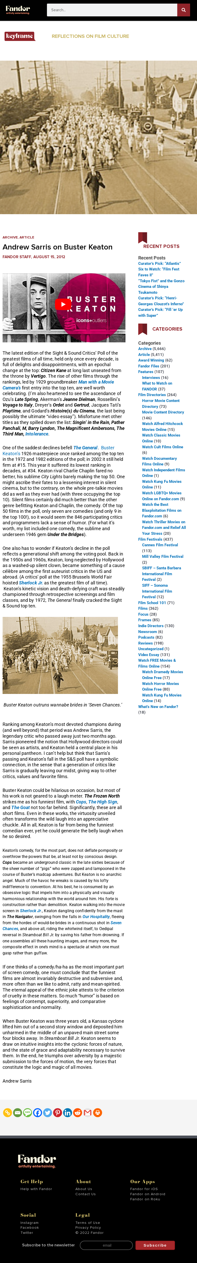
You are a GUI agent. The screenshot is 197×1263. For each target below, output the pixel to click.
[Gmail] (87, 1112)
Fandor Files (148, 366)
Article (26, 237)
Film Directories (152, 395)
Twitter (27, 1233)
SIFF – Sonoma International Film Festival (157, 591)
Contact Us (85, 1194)
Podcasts (146, 637)
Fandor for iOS (144, 1189)
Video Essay (148, 654)
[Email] (17, 1112)
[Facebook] (37, 1112)
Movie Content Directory (163, 412)
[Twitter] (47, 1112)
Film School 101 (152, 603)
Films (143, 608)
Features (145, 371)
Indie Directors (151, 626)
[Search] (183, 10)
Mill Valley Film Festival (162, 556)
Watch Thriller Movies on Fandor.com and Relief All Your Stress (164, 528)
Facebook (30, 1227)
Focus (143, 614)
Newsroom (147, 631)
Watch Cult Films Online (162, 447)
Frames (144, 620)
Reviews (145, 643)
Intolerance (36, 434)
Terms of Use (87, 1223)
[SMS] (27, 1112)
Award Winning (151, 360)
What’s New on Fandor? (158, 706)
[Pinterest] (57, 1112)
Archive (10, 237)
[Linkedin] (67, 1112)
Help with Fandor (36, 1189)
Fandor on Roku (145, 1199)
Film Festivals (150, 539)
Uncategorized (150, 649)
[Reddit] (77, 1112)
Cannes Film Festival (160, 545)
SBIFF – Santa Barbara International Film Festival (161, 574)
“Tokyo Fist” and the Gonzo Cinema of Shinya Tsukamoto (161, 287)
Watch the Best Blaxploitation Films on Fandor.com (161, 510)
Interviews (151, 377)
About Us (83, 1189)
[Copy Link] (7, 1112)
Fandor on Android (147, 1194)
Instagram (30, 1223)
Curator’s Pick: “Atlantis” (159, 263)
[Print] (97, 1112)
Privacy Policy (88, 1227)
